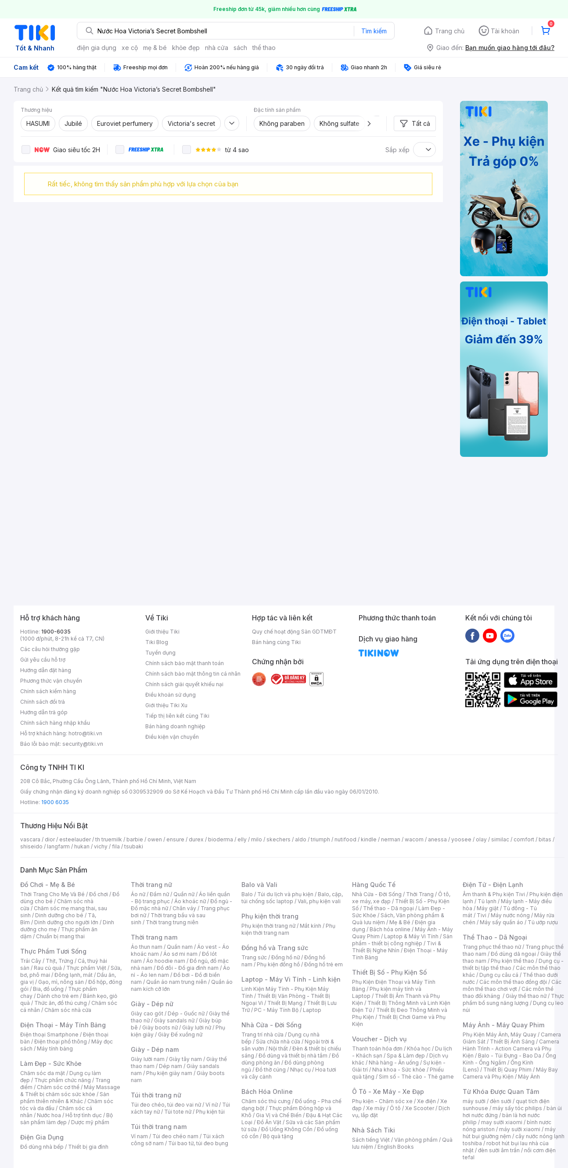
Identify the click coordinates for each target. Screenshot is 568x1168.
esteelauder (75, 839)
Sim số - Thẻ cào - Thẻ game (416, 1076)
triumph (320, 839)
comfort (524, 839)
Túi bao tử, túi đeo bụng (198, 1143)
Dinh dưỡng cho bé (59, 915)
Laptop (312, 1010)
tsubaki (133, 846)
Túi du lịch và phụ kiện (285, 894)
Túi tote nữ (177, 1111)
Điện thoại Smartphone (49, 1034)
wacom (414, 839)
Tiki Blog (156, 642)
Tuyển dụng (160, 652)
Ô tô (395, 1108)
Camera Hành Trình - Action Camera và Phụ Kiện (511, 1048)
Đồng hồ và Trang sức (274, 947)
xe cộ (130, 47)
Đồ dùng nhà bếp (42, 1146)
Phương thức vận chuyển (51, 680)
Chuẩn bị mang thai (60, 936)
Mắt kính (310, 925)
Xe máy (375, 1108)
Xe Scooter (419, 1108)
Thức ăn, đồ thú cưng (60, 1003)
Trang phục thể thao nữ (492, 947)
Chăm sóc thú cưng (266, 1101)
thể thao (264, 47)
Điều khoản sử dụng (170, 694)
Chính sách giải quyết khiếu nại (184, 684)
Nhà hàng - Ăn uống (394, 1062)
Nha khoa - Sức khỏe (398, 1069)
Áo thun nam (146, 947)
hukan (82, 846)
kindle (369, 839)
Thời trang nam (154, 937)
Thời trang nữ (151, 884)
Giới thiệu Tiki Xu (166, 705)
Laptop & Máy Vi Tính (411, 936)
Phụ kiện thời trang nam (288, 929)
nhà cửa (216, 47)
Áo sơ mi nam (180, 954)
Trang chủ (449, 31)
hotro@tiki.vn (85, 733)
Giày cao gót (147, 1013)
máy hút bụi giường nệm (509, 1133)
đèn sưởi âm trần (499, 1150)
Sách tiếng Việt (371, 1139)
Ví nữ (211, 1104)
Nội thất (278, 1048)
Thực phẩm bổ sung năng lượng (513, 999)
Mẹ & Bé (399, 922)
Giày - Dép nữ (152, 1004)
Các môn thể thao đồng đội (513, 982)
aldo (300, 839)
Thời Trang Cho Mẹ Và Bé (52, 894)
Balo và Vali (259, 884)
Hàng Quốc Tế (373, 884)
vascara (30, 839)
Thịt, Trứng (59, 961)
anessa (437, 839)
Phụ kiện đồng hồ (278, 964)
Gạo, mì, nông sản (61, 982)
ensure (175, 839)
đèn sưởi (500, 1101)
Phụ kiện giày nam (169, 1073)
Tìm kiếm (374, 31)
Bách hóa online (390, 929)
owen (154, 839)
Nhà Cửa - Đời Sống (271, 1025)
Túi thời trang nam (159, 1126)
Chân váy (184, 908)
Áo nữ (138, 894)
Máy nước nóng (510, 915)
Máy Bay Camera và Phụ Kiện (510, 1073)
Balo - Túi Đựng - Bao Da (509, 1055)
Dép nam (170, 1066)
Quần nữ (183, 894)
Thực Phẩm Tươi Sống (53, 951)
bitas (545, 839)
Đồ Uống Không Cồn (287, 1129)
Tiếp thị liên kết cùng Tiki (177, 715)
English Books (395, 1146)
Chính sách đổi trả (42, 701)
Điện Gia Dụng (42, 1137)
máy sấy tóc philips (517, 1108)
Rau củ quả (48, 968)
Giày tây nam (185, 1059)
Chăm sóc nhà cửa (67, 1010)
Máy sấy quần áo (501, 922)
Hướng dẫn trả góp (44, 712)
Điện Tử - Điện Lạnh (493, 884)
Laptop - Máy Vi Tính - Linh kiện (291, 979)
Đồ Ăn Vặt (269, 1122)
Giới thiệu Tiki (162, 631)
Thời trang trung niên (172, 922)
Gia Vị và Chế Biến (279, 1115)
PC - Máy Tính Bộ (276, 1010)
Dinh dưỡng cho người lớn (66, 922)
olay (481, 839)
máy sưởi (474, 1101)
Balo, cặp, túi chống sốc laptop (292, 897)
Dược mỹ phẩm (90, 1122)
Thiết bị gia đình (88, 1146)
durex (196, 839)
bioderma (220, 839)
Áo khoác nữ (190, 901)
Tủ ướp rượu (543, 922)
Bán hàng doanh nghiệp (175, 726)
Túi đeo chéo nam (175, 1136)
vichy (101, 846)
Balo (247, 894)
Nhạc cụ (300, 1069)
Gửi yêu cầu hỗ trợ (42, 659)
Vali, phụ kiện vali (319, 901)
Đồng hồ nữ (285, 957)
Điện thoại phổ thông (60, 1041)
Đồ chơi (98, 894)
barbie (134, 839)
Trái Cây (30, 961)
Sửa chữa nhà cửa (278, 1041)
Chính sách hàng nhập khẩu (55, 722)
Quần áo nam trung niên (176, 982)
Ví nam (139, 1136)
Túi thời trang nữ (156, 1095)
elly (242, 839)
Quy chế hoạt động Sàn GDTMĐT (294, 631)
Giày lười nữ (196, 1027)
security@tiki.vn (82, 744)
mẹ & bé (155, 47)
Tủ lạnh (487, 901)
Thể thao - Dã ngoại (388, 908)
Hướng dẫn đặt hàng (45, 670)
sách (240, 47)
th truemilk (108, 839)
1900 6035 (55, 802)
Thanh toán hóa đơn (377, 1048)
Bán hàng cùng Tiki (276, 642)
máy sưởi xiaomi (519, 1129)
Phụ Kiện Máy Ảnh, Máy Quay (499, 1034)
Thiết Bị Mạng (284, 1003)
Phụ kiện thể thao (512, 961)
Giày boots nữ (160, 1027)
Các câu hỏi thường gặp (50, 649)
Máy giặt (488, 908)
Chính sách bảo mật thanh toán (184, 663)
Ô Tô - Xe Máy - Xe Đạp (388, 1091)
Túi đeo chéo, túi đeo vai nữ (166, 1104)
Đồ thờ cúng (270, 1069)
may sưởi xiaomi (501, 1122)
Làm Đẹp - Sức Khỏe (51, 1063)
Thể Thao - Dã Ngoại (495, 937)
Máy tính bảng (55, 1048)
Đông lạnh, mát (73, 975)
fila (116, 846)
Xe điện (426, 1101)
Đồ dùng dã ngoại (513, 954)
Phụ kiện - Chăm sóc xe (382, 1101)
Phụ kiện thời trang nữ (268, 925)
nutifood (345, 839)
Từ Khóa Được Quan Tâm (501, 1091)
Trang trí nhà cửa (262, 1034)
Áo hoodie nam (165, 961)
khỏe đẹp (186, 47)
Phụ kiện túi (210, 1111)
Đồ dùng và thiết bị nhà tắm (293, 1055)
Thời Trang (420, 894)
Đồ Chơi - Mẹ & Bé (47, 884)
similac (500, 839)
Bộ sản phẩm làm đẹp (66, 1118)
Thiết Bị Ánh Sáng (512, 1041)
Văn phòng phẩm (416, 1139)
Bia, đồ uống (48, 989)
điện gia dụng (96, 47)
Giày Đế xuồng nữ (180, 1034)
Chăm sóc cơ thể (58, 1087)
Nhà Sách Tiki (373, 1130)
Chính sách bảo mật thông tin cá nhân (193, 673)
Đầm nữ (159, 894)
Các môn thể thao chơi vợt (512, 985)
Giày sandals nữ (174, 1020)
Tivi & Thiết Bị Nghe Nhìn (396, 947)
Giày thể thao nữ (526, 996)
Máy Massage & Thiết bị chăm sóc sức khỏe (70, 1090)
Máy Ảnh (529, 1076)
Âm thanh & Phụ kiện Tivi (494, 894)
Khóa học (419, 1048)
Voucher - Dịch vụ (379, 1039)
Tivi (481, 915)
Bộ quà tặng (278, 1136)
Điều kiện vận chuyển (172, 737)
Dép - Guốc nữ (186, 1013)
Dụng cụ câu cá (498, 975)
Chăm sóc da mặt (42, 1073)
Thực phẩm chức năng (62, 1080)
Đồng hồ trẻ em (323, 964)
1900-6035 (56, 631)
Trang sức (254, 957)
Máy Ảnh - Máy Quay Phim (503, 1025)
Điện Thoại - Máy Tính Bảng (63, 1025)
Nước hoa (49, 1115)
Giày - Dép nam (155, 1049)
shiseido (31, 846)
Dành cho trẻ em (58, 996)
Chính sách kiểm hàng (48, 691)
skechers (278, 839)
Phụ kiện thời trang (269, 916)
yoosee (461, 839)
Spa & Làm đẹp (406, 1055)
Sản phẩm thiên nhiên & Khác (64, 1097)
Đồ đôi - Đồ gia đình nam (188, 968)
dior (50, 839)
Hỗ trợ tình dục (83, 1115)
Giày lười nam (148, 1059)
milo (256, 839)
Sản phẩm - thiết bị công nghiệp (402, 940)
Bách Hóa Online (267, 1091)
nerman (390, 839)
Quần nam (180, 947)
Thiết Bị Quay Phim (507, 1069)
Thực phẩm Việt (86, 968)
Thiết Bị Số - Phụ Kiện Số (389, 972)
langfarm (58, 846)
